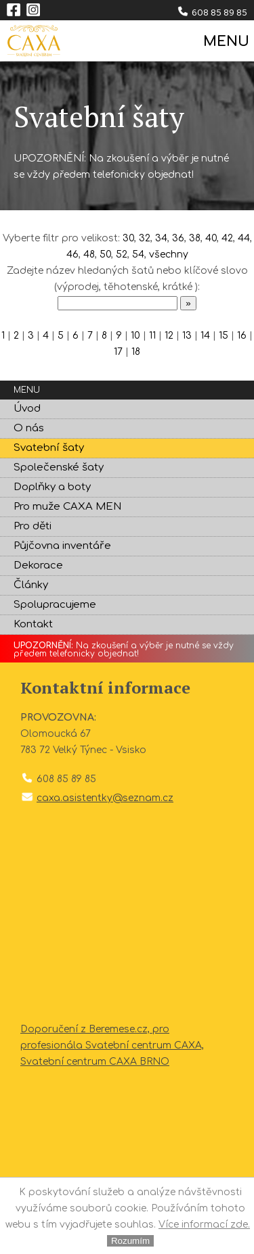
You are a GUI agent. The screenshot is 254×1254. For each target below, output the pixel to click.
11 (152, 336)
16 (242, 336)
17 (118, 352)
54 (138, 254)
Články (31, 585)
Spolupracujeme (55, 604)
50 (105, 254)
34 (161, 238)
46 (72, 254)
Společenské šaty (59, 467)
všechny (168, 254)
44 (244, 238)
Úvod (27, 408)
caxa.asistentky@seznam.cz (105, 798)
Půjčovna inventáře (62, 546)
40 (211, 238)
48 (89, 254)
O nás (29, 428)
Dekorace (38, 565)
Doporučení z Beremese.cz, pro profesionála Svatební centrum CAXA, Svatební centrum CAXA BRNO (112, 1045)
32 (144, 238)
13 (187, 336)
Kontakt (33, 624)
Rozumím (130, 1241)
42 (227, 238)
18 (135, 352)
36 (178, 238)
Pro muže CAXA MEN (67, 506)
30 (128, 238)
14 (205, 336)
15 (223, 336)
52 (121, 254)
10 (135, 336)
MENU (225, 41)
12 (169, 336)
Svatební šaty (49, 448)
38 (194, 238)
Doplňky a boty (52, 487)
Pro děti (32, 526)
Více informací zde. (204, 1225)
